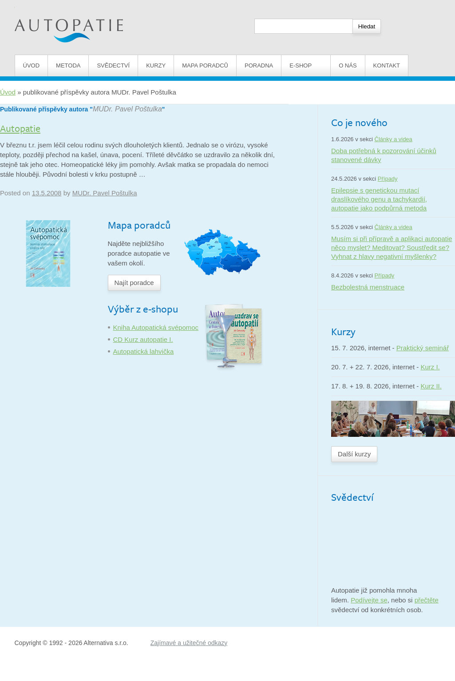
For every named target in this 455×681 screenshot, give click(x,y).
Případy (388, 178)
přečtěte (427, 600)
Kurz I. (429, 367)
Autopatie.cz (33, 4)
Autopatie (20, 128)
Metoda (68, 65)
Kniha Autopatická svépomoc (156, 327)
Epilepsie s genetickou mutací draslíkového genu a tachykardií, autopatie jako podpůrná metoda (379, 199)
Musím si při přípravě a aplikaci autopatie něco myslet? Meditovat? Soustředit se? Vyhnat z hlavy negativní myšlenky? (391, 247)
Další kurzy (354, 454)
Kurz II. (431, 386)
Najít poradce (134, 282)
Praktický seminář (422, 348)
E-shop (305, 65)
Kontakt (386, 65)
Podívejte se (369, 600)
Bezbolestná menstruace (367, 287)
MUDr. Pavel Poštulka (127, 109)
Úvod (31, 65)
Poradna (259, 65)
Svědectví (113, 65)
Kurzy (156, 65)
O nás (347, 65)
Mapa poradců (205, 65)
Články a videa (393, 139)
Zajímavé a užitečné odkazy (189, 642)
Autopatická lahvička (143, 351)
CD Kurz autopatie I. (143, 339)
